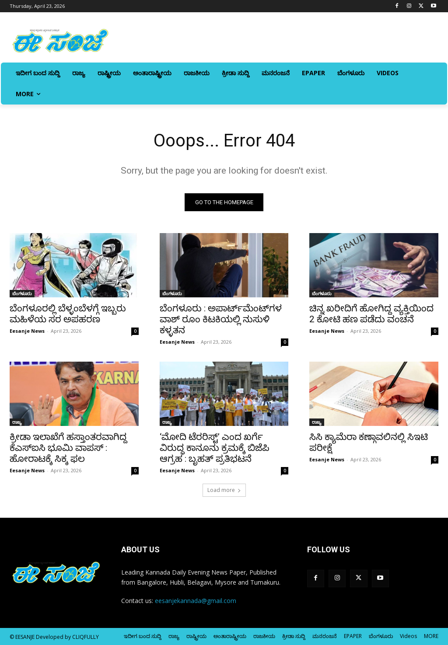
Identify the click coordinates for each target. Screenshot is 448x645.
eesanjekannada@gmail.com (195, 600)
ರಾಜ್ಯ (17, 422)
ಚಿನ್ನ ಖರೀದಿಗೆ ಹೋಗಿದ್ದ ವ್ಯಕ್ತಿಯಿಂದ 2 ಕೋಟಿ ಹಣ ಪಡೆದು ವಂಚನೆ (371, 313)
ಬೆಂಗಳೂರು (22, 293)
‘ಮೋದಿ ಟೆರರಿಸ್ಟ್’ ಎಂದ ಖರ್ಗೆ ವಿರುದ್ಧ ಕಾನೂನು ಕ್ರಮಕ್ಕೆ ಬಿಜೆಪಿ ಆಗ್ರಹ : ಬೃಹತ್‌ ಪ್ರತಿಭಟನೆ (215, 448)
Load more (224, 490)
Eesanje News (27, 331)
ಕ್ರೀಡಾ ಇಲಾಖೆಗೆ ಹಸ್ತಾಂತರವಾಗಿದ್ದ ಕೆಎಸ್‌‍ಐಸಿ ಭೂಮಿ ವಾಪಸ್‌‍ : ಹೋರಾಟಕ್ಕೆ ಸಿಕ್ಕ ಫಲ (68, 448)
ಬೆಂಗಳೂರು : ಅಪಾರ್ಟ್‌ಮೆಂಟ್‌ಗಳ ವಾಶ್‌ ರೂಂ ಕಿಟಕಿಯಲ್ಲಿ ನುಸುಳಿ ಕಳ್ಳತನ (221, 319)
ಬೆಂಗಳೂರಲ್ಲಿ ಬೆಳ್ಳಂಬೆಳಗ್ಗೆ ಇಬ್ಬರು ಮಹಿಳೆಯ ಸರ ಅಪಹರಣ (68, 313)
